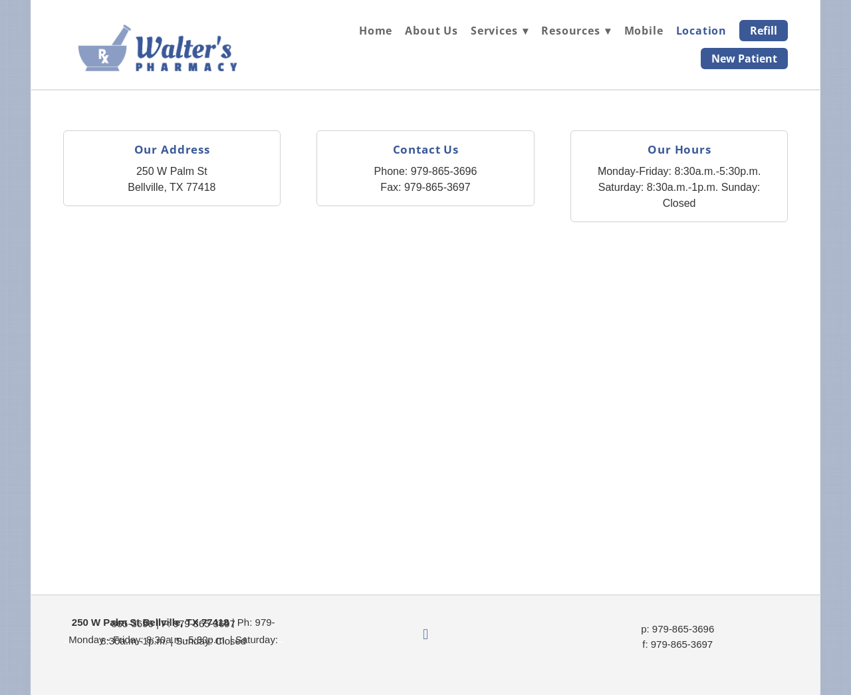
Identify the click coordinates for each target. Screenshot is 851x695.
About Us (431, 31)
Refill (763, 31)
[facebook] (425, 635)
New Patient (744, 59)
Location (701, 31)
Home (375, 31)
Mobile (644, 31)
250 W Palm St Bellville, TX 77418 (150, 622)
